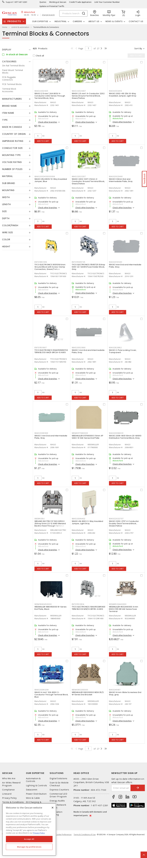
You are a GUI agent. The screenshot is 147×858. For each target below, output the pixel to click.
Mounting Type (11, 155)
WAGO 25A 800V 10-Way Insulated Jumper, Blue (50, 180)
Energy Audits (57, 800)
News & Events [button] (114, 21)
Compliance (8, 789)
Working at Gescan (57, 2)
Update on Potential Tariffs (51, 6)
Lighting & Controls (36, 785)
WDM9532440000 (117, 604)
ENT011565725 (78, 262)
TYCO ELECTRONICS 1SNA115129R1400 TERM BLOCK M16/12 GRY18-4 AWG (88, 608)
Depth (5, 218)
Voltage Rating (12, 162)
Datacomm (31, 789)
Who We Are (9, 778)
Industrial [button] (61, 21)
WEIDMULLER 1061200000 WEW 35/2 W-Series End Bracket (88, 693)
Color (6, 239)
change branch (48, 15)
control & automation (20, 27)
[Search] (73, 13)
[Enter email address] (121, 788)
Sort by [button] (138, 48)
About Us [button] (93, 21)
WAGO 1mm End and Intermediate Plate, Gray (125, 265)
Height (6, 246)
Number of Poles (12, 169)
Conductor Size (12, 148)
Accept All (29, 839)
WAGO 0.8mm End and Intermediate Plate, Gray (121, 180)
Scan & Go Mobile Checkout (59, 784)
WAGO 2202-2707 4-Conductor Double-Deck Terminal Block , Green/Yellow (124, 523)
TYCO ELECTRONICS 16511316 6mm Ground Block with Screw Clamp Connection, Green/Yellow (49, 266)
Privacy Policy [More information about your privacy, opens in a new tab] (39, 833)
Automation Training (56, 813)
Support (9, 2)
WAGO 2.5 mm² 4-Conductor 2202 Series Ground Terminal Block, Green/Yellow (88, 95)
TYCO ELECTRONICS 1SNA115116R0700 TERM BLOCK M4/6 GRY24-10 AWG (51, 351)
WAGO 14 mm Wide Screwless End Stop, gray (125, 693)
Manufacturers (12, 98)
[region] (29, 829)
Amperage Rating (12, 141)
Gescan (7, 773)
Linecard (6, 793)
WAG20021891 (79, 347)
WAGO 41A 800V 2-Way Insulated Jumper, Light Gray (87, 522)
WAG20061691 (41, 433)
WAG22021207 (79, 176)
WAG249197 (115, 689)
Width (6, 197)
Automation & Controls (33, 780)
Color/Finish (10, 225)
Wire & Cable (33, 798)
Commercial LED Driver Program (58, 795)
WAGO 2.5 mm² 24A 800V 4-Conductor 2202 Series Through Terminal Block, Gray (49, 95)
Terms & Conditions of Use (85, 834)
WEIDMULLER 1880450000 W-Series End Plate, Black (50, 608)
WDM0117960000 (80, 433)
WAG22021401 (41, 91)
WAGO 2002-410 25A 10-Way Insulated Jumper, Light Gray (122, 94)
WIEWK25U (39, 518)
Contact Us (136, 21)
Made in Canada (12, 126)
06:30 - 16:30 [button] (30, 15)
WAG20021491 (116, 176)
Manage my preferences (29, 847)
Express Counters (59, 789)
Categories (9, 61)
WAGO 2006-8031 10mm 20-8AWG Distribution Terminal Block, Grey (125, 436)
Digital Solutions (58, 778)
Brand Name (9, 105)
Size (4, 211)
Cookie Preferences (63, 834)
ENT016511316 (40, 262)
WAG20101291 (115, 262)
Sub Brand (8, 183)
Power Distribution (36, 793)
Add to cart (43, 141)
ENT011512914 (78, 604)
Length (6, 204)
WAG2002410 (115, 91)
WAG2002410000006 (44, 176)
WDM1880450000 (43, 604)
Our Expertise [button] (40, 21)
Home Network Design (58, 806)
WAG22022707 (116, 518)
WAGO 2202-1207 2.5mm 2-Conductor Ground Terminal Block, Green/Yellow (88, 181)
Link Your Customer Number (107, 2)
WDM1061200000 (80, 689)
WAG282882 (115, 347)
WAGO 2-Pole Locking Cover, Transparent (123, 351)
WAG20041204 (41, 689)
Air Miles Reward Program (11, 784)
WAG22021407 (79, 91)
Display (6, 49)
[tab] (16, 49)
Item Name (8, 112)
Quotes (42, 2)
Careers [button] (77, 21)
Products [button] (14, 21)
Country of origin (14, 133)
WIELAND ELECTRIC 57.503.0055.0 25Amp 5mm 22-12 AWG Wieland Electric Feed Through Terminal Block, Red (50, 524)
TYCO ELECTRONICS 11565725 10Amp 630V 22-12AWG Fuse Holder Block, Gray (88, 266)
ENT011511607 (40, 347)
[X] (52, 807)
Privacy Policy (9, 798)
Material (7, 176)
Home (4, 27)
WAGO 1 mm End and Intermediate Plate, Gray (88, 351)
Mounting (8, 190)
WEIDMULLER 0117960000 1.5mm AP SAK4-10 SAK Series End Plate (87, 436)
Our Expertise (35, 773)
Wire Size (7, 232)
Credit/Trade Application (80, 2)
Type (5, 119)
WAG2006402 (78, 518)
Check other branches (47, 122)
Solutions (57, 773)
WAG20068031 (116, 433)
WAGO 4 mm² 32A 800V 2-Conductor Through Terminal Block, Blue (51, 694)
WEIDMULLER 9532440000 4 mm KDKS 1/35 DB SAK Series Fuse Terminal (123, 609)
